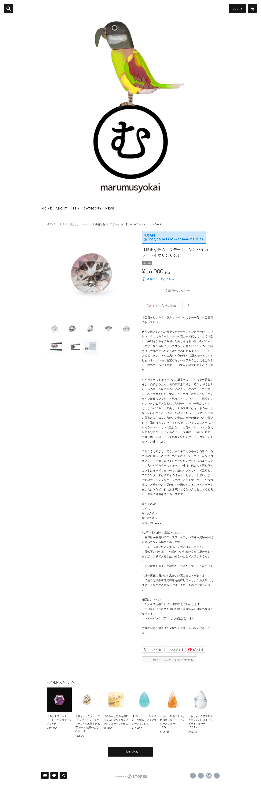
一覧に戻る (130, 752)
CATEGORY (92, 208)
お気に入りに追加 (164, 305)
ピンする (198, 649)
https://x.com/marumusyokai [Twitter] (201, 776)
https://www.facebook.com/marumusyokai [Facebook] (193, 776)
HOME (46, 208)
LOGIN (237, 8)
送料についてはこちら (160, 279)
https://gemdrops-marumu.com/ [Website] (217, 776)
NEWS (110, 208)
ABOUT (62, 208)
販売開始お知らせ (177, 290)
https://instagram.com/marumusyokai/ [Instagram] (209, 776)
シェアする (177, 649)
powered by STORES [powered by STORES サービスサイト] (130, 776)
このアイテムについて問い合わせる (171, 659)
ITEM (75, 208)
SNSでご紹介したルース (74, 224)
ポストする (154, 649)
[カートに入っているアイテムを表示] (252, 8)
